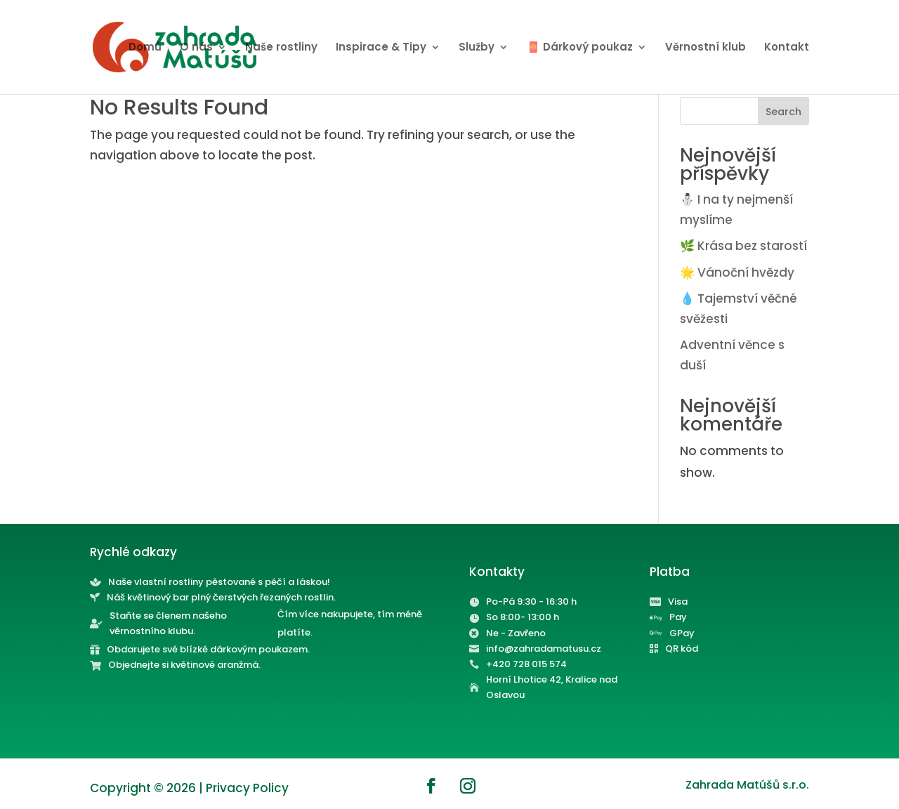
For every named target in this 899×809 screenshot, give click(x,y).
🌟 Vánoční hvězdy (737, 272)
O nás (196, 48)
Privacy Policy (247, 788)
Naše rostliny (281, 48)
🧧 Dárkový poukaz (580, 48)
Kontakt (786, 48)
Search (783, 112)
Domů (145, 48)
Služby (476, 48)
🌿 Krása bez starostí (743, 245)
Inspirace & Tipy (381, 48)
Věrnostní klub (705, 48)
